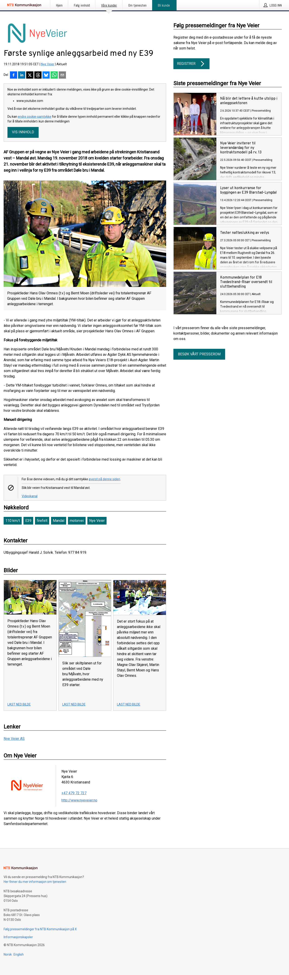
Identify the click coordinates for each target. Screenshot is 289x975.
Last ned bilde (19, 704)
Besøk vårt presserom (199, 354)
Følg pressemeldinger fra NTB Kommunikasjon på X (40, 929)
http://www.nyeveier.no (79, 800)
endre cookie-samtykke (34, 116)
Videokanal (29, 496)
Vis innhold (23, 132)
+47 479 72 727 (73, 793)
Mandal (58, 520)
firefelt (42, 520)
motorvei (77, 520)
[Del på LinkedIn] (21, 75)
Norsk (8, 954)
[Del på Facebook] (13, 75)
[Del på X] (29, 75)
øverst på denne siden (104, 479)
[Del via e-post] (62, 75)
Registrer (191, 63)
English (19, 954)
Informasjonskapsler (18, 937)
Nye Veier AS (14, 738)
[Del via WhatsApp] (54, 75)
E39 (28, 520)
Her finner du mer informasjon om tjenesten (35, 882)
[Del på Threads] (38, 75)
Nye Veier (47, 64)
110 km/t (12, 520)
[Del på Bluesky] (46, 75)
